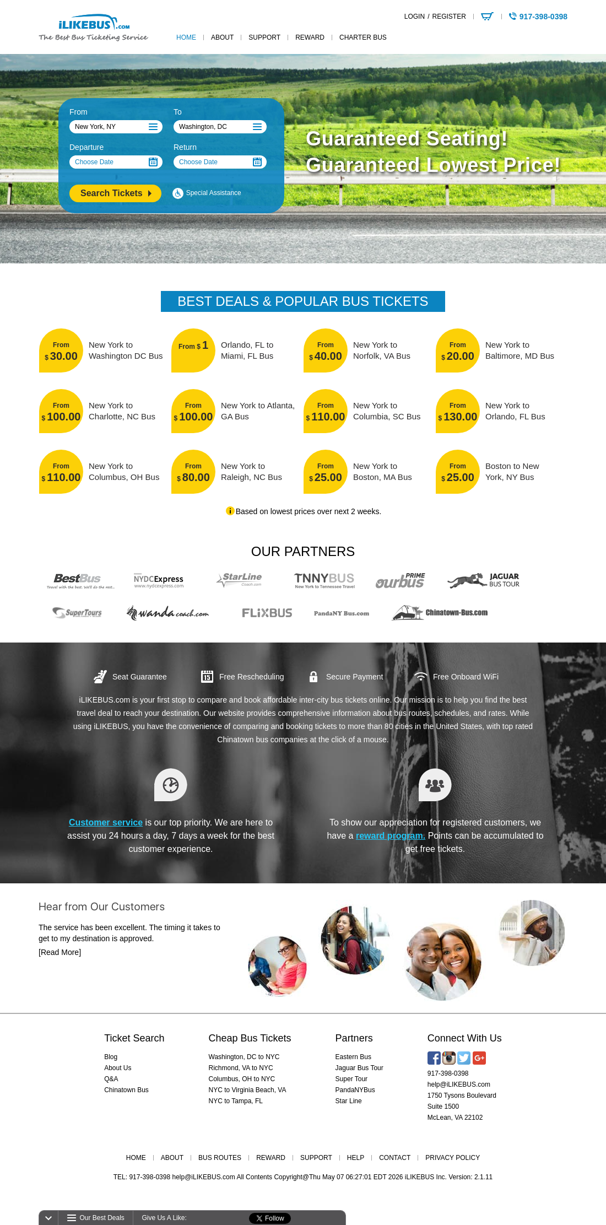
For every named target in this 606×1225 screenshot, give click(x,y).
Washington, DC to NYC (244, 1057)
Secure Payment (354, 676)
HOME (136, 1158)
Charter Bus (363, 37)
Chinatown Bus (126, 1090)
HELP (355, 1158)
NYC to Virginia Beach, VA (247, 1090)
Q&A (111, 1079)
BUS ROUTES (219, 1158)
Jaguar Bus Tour (359, 1068)
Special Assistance (213, 193)
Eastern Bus (353, 1057)
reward (309, 37)
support (264, 37)
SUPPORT (316, 1158)
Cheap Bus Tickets (250, 1038)
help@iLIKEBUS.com (459, 1084)
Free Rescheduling (251, 676)
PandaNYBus (355, 1090)
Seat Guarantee (139, 676)
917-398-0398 (448, 1073)
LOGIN (414, 16)
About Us (117, 1068)
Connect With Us (465, 1038)
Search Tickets (111, 193)
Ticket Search (134, 1038)
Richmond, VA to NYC (241, 1068)
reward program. (390, 835)
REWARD (270, 1158)
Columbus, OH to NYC (242, 1079)
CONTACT (394, 1158)
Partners (354, 1038)
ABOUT (172, 1158)
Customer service (106, 822)
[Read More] (60, 963)
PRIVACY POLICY (452, 1158)
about (222, 37)
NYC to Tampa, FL (236, 1101)
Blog (110, 1057)
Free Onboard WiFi (466, 676)
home (186, 37)
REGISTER (449, 16)
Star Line (349, 1101)
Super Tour (351, 1079)
